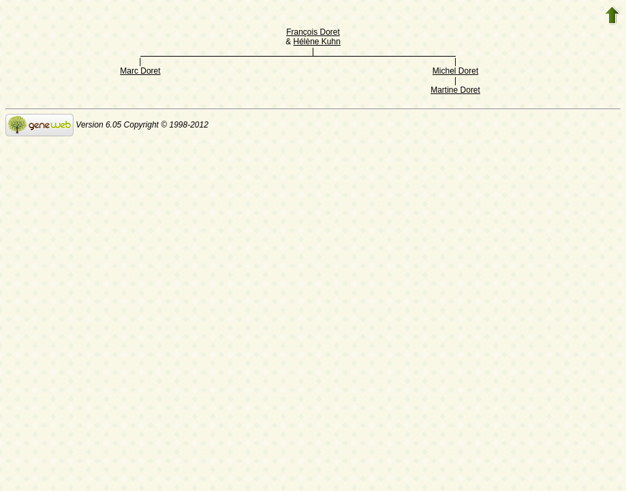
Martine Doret (455, 90)
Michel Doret (455, 71)
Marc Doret (140, 71)
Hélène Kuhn (316, 41)
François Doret (313, 32)
